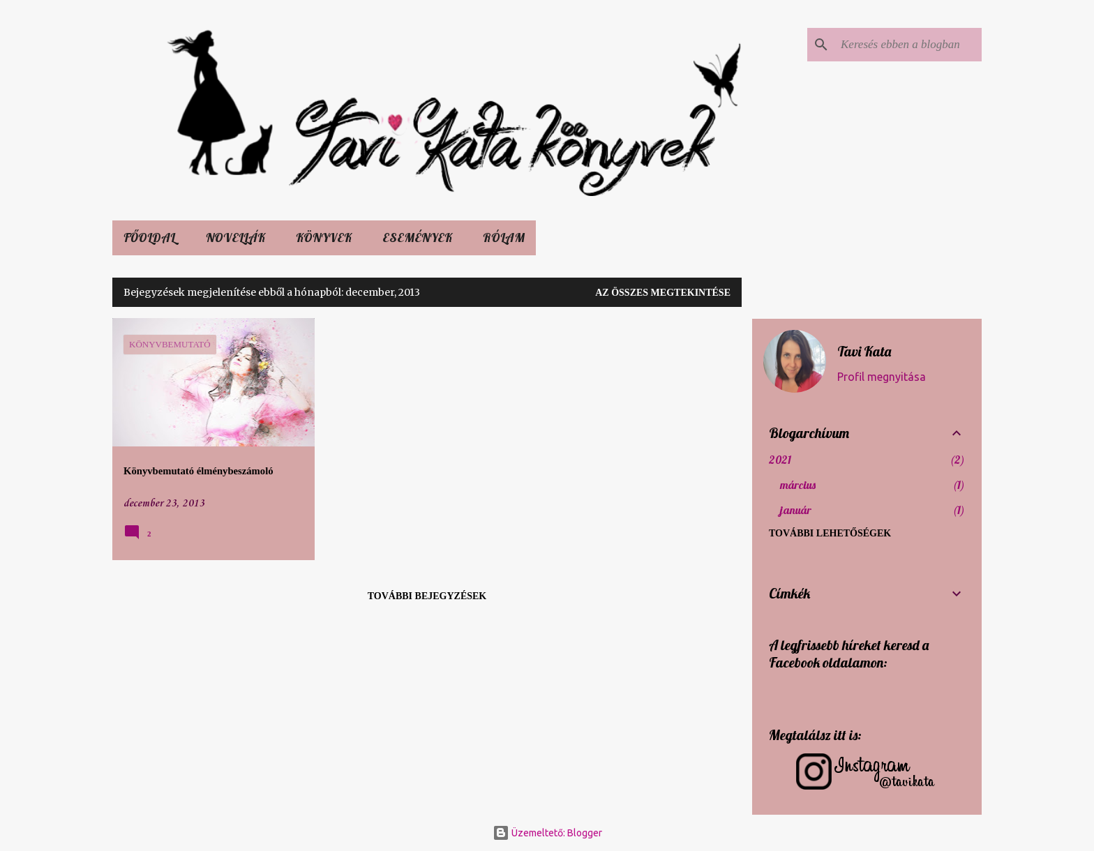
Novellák (235, 237)
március (798, 485)
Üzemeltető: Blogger (547, 832)
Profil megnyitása (881, 376)
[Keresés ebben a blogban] (908, 44)
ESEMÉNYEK (417, 237)
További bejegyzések (427, 596)
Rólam (504, 237)
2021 (780, 460)
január (795, 510)
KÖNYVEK (324, 237)
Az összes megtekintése (662, 292)
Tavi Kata (864, 351)
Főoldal (149, 237)
